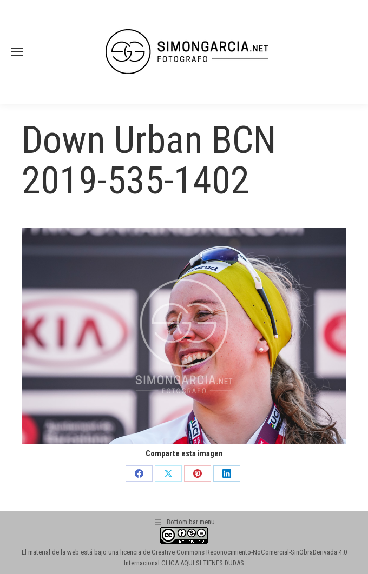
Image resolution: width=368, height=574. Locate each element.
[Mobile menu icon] (17, 51)
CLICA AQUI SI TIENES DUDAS (202, 563)
